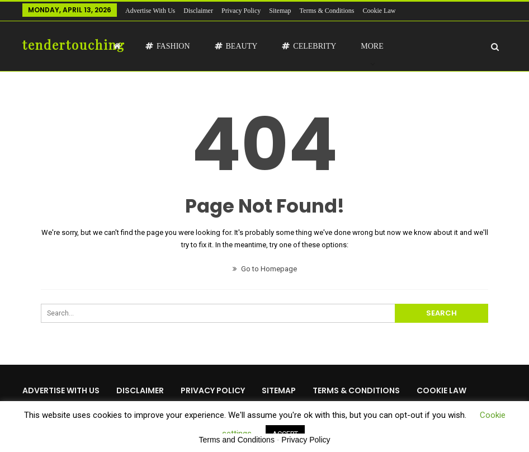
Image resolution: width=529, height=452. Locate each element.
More (372, 46)
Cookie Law (378, 11)
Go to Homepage (265, 269)
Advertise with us (150, 11)
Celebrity (309, 46)
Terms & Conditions (327, 11)
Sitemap (280, 11)
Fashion (167, 46)
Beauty (236, 46)
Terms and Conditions (237, 439)
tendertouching (73, 44)
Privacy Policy (241, 11)
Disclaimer (198, 11)
